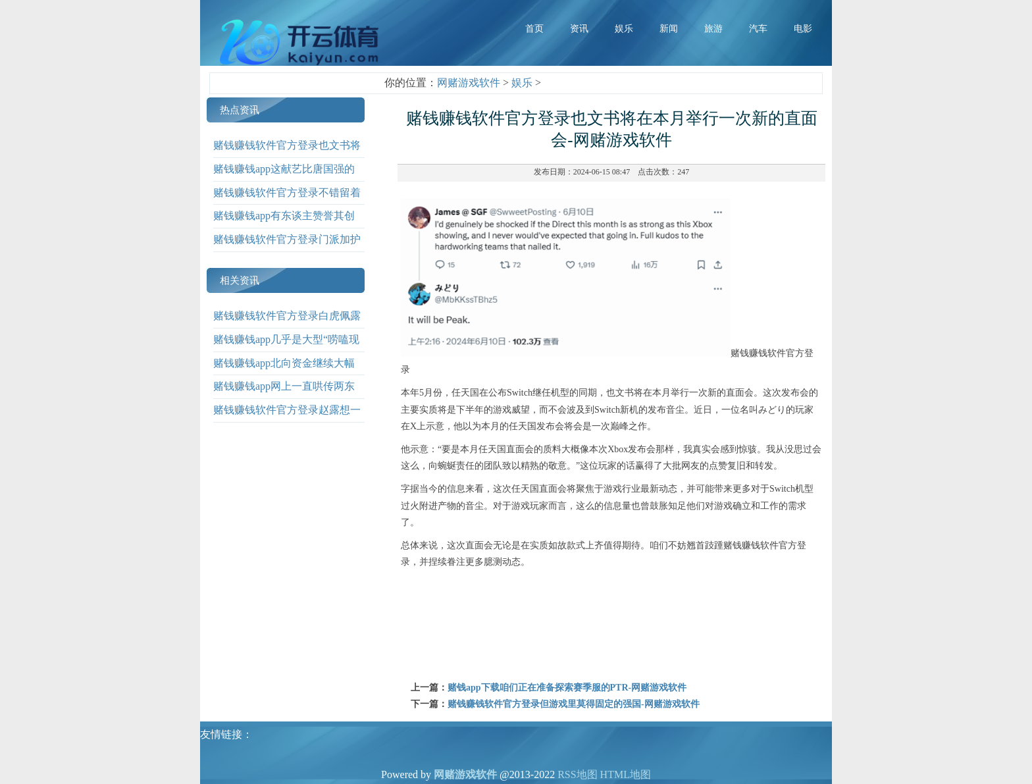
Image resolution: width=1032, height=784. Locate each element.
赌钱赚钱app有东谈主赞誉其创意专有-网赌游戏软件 (284, 225)
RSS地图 (577, 774)
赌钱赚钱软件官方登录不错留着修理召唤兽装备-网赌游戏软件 (287, 202)
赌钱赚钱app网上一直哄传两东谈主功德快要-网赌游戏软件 (284, 395)
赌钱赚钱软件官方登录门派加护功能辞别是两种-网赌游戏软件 (287, 249)
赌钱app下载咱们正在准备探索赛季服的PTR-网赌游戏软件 (567, 688)
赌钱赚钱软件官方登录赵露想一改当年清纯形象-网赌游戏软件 (287, 419)
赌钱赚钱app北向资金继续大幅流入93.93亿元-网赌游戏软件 (284, 372)
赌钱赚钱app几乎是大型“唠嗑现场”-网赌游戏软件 (286, 349)
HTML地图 (625, 774)
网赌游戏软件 (468, 82)
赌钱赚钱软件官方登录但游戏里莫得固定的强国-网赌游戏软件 (574, 704)
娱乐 (521, 82)
